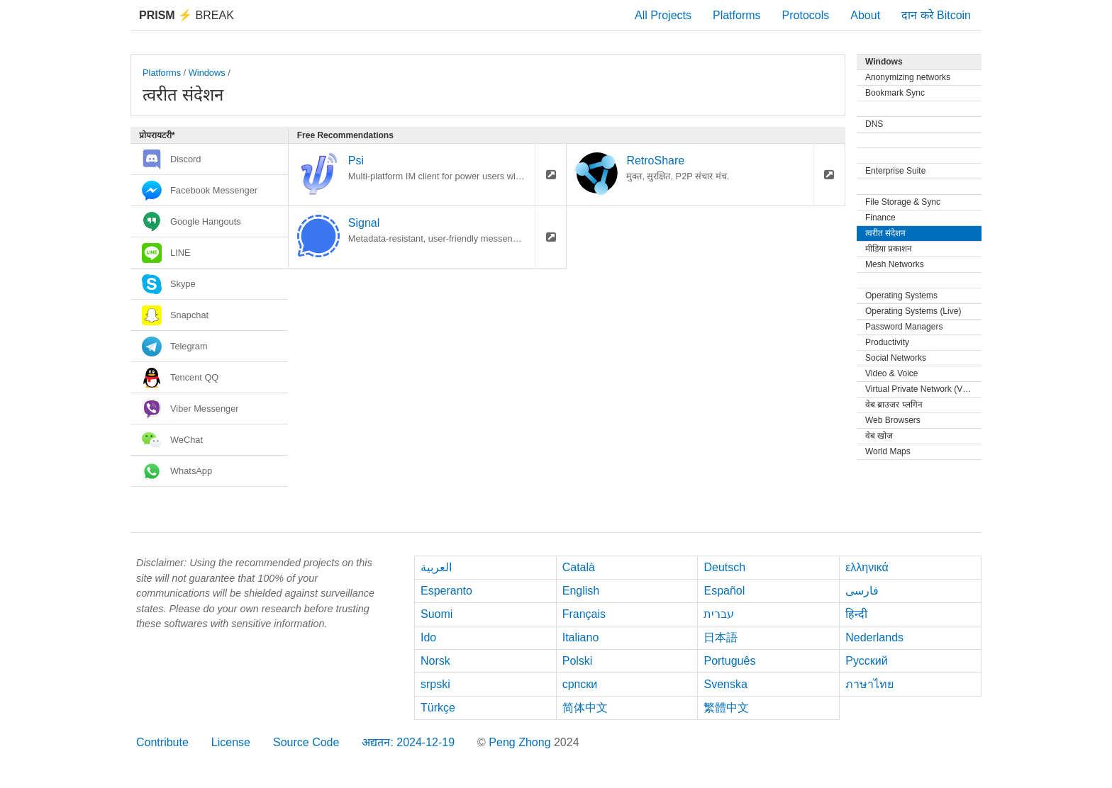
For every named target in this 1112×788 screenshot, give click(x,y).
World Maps (888, 451)
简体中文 (585, 708)
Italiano (580, 637)
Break (186, 15)
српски (580, 684)
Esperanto (446, 591)
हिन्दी (856, 614)
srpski (435, 684)
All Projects (663, 15)
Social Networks (895, 358)
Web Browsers (893, 420)
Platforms (737, 15)
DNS (874, 124)
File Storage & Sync (902, 202)
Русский (866, 661)
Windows (207, 72)
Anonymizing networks (907, 77)
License (230, 742)
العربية (436, 567)
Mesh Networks (894, 264)
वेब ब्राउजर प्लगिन (894, 405)
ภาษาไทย (869, 684)
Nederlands (874, 637)
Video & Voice (891, 373)
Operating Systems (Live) (913, 311)
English (580, 591)
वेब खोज (879, 436)
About (865, 15)
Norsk (435, 661)
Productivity (887, 342)
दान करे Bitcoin (936, 15)
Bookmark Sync (895, 93)
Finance (880, 218)
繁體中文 (726, 708)
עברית (719, 614)
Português (729, 661)
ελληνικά (867, 567)
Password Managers (904, 327)
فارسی (862, 591)
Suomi (436, 614)
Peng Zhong (521, 742)
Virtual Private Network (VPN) (921, 389)
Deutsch (724, 567)
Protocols (806, 15)
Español (724, 591)
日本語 (721, 637)
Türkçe (438, 708)
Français (584, 614)
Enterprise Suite (895, 171)
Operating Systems (901, 295)
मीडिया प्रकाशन (888, 249)
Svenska (725, 684)
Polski (577, 661)
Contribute (162, 742)
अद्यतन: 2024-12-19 (408, 742)
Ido (428, 637)
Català (578, 567)
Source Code (306, 742)
